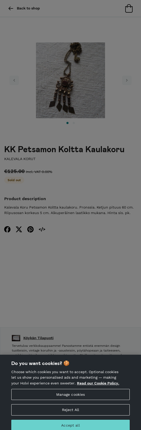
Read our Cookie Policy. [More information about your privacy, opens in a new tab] (98, 387)
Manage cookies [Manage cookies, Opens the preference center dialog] (70, 398)
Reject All (70, 414)
